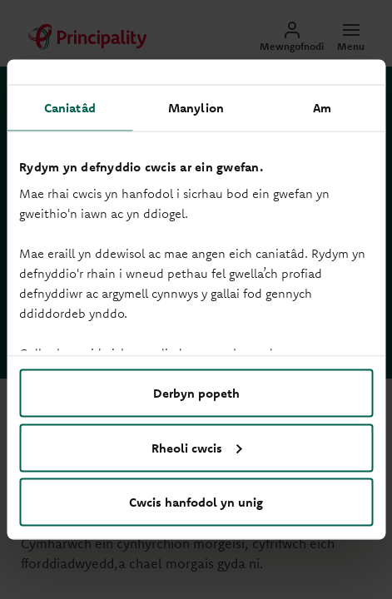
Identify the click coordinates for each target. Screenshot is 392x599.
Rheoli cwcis (196, 447)
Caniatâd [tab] (70, 108)
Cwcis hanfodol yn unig (196, 502)
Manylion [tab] (196, 108)
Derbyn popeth (196, 393)
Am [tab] (322, 108)
